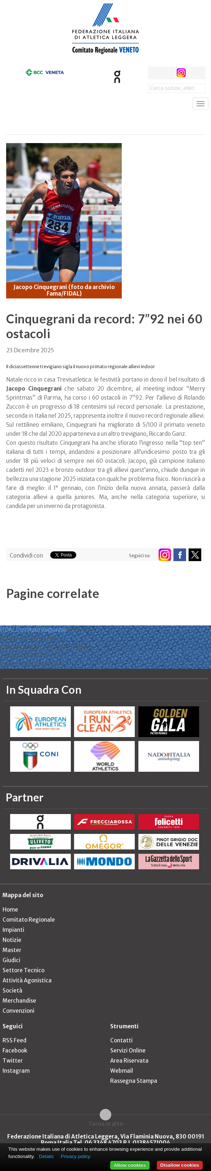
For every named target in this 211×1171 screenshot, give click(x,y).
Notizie (12, 940)
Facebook (15, 1050)
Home (10, 909)
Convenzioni (18, 1010)
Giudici (11, 960)
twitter (167, 72)
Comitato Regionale (29, 919)
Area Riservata (129, 1060)
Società (12, 990)
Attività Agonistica (27, 980)
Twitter (13, 1060)
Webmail (121, 1070)
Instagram (16, 1070)
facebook (154, 72)
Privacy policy (75, 1156)
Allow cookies (130, 1165)
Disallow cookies (179, 1165)
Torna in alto (105, 1123)
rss (194, 72)
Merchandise (19, 1000)
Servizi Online (128, 1050)
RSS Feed (14, 1040)
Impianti (13, 929)
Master (12, 950)
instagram (181, 72)
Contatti (121, 1040)
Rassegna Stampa (133, 1080)
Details (46, 1156)
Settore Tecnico (23, 970)
